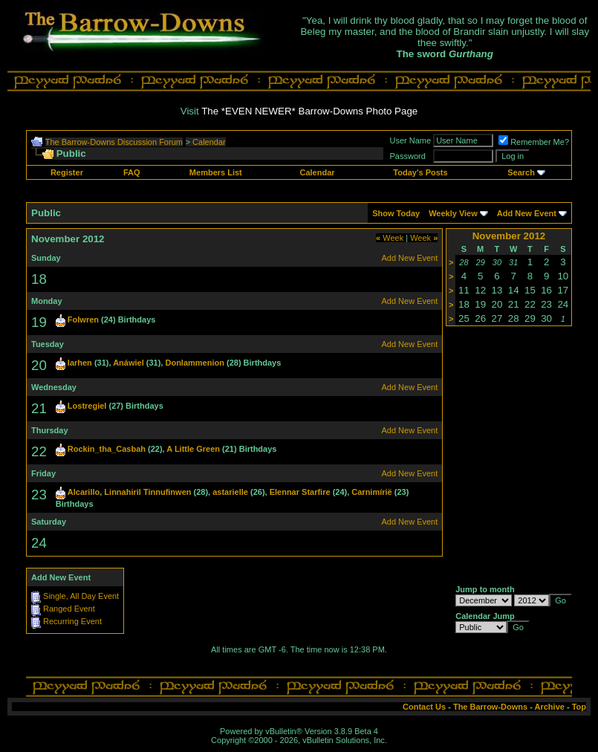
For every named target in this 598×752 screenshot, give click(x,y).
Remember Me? (533, 141)
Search (521, 172)
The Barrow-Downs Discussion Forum (114, 141)
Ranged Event (69, 608)
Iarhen (80, 362)
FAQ (131, 172)
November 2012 (509, 236)
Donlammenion (194, 362)
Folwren (83, 319)
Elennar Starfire (300, 491)
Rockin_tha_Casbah (107, 448)
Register (67, 172)
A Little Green (193, 448)
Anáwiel (128, 362)
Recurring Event (72, 621)
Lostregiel (87, 405)
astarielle (230, 491)
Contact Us (424, 706)
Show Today (396, 213)
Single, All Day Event (81, 595)
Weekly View (453, 213)
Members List (215, 172)
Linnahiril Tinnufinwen (147, 491)
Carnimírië (371, 491)
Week (389, 237)
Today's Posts (420, 172)
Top (579, 706)
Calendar (209, 141)
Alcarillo (84, 491)
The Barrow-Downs (490, 706)
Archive (550, 706)
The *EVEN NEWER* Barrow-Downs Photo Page (309, 111)
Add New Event (526, 213)
